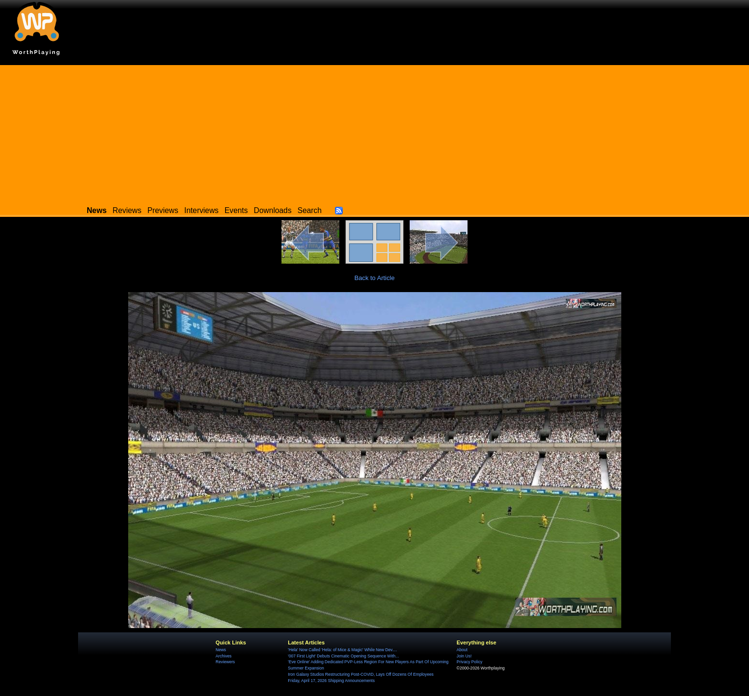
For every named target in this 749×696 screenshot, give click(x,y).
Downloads (273, 210)
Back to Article (374, 277)
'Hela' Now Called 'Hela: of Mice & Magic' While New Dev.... (342, 649)
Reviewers (225, 661)
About (461, 649)
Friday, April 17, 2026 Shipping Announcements (331, 680)
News (220, 649)
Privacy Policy (469, 661)
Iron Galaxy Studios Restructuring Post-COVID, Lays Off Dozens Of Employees (360, 674)
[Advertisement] (374, 132)
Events (236, 210)
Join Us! (463, 656)
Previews (162, 210)
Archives (223, 656)
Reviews (127, 210)
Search (309, 210)
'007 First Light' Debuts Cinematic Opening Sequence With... (343, 656)
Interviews (201, 210)
